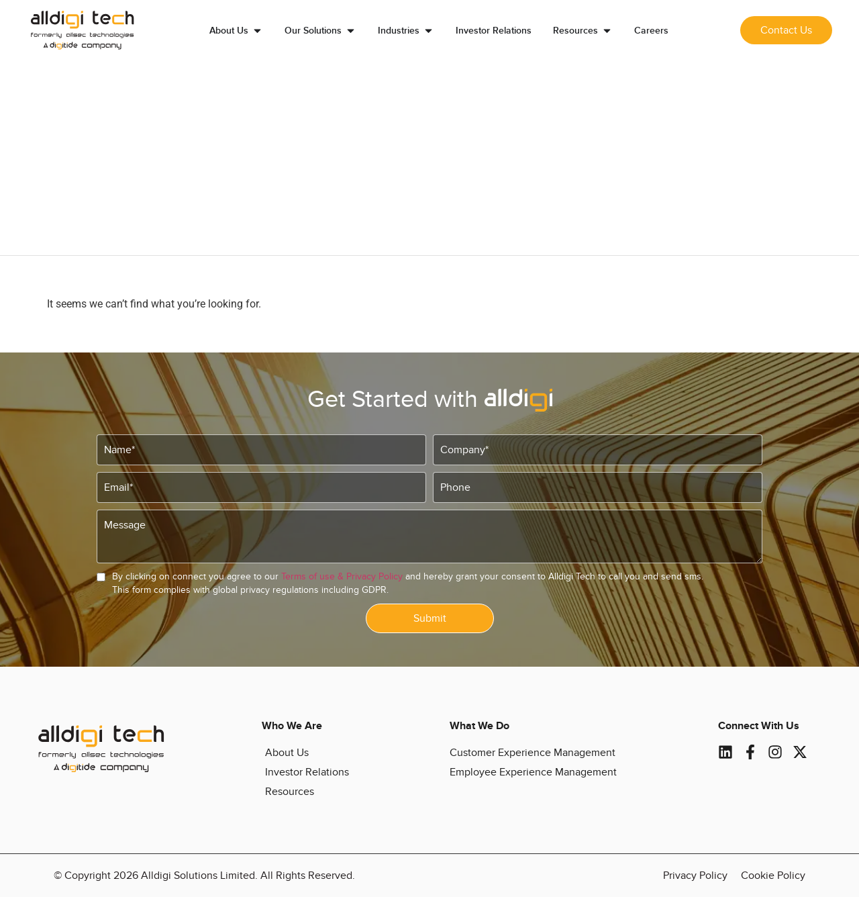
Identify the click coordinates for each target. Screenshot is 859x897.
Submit (429, 618)
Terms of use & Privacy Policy (342, 576)
